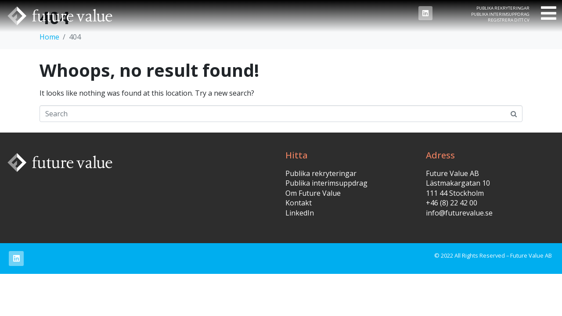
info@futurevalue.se (459, 213)
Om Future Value (313, 193)
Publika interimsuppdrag (500, 14)
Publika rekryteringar (503, 8)
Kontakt (298, 203)
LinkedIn (299, 213)
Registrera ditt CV (509, 20)
